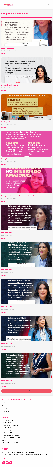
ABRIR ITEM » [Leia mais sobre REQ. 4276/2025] (4, 238)
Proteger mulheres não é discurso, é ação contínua (18, 196)
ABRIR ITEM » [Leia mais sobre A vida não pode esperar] (4, 90)
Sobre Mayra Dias (7, 412)
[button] (48, 4)
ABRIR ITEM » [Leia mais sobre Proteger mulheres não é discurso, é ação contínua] (4, 201)
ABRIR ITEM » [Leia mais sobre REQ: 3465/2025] (4, 349)
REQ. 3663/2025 (7, 270)
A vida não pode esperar (9, 85)
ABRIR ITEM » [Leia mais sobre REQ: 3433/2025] (4, 386)
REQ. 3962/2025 (7, 307)
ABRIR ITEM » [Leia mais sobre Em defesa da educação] (4, 127)
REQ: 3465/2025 (7, 344)
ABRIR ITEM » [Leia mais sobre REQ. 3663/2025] (4, 275)
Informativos (5, 409)
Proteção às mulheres (8, 159)
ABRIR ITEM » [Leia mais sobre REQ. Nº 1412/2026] (4, 53)
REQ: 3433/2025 (7, 381)
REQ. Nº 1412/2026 (8, 48)
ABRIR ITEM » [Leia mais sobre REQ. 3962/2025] (4, 312)
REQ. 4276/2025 (7, 233)
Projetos (4, 406)
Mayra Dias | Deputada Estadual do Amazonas (17, 399)
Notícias (4, 403)
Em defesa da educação (9, 122)
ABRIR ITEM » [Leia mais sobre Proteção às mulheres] (4, 164)
